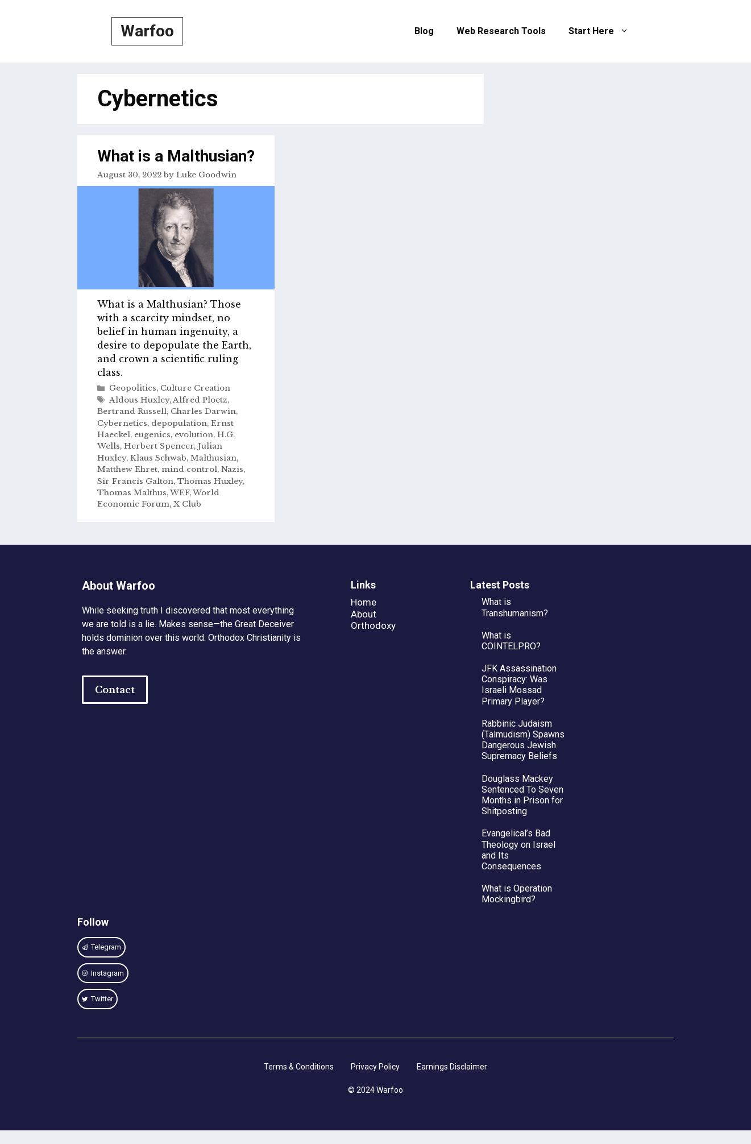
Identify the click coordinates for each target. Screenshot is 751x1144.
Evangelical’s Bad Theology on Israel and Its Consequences (518, 850)
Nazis (232, 469)
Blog (424, 31)
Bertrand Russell (132, 411)
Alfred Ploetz (200, 400)
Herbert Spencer (159, 446)
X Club (187, 504)
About (363, 614)
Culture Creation (195, 388)
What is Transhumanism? (515, 607)
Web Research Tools (501, 31)
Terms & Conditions (299, 1066)
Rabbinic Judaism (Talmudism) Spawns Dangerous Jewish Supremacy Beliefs (523, 740)
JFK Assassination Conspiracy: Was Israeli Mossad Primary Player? (519, 685)
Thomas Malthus (132, 493)
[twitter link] (97, 999)
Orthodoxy (373, 625)
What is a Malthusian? (176, 156)
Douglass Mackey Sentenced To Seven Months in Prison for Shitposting (522, 795)
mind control (189, 469)
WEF (179, 493)
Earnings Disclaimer (452, 1066)
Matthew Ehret (127, 469)
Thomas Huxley (210, 481)
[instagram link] (101, 947)
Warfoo (147, 31)
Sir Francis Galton (135, 481)
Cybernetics (122, 423)
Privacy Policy (375, 1066)
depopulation (179, 423)
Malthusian (213, 458)
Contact (115, 689)
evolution (194, 435)
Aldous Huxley (139, 400)
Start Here (604, 31)
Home (363, 602)
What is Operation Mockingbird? (517, 894)
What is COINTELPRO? (511, 641)
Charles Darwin (203, 411)
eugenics (152, 435)
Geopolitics (132, 388)
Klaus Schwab (158, 458)
